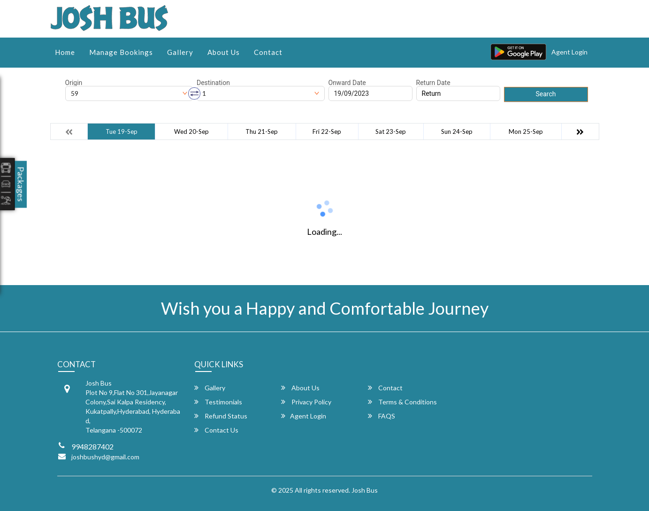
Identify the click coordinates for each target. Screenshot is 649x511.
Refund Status (220, 416)
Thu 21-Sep (261, 131)
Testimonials (218, 402)
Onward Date (347, 82)
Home (65, 52)
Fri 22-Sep (327, 131)
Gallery (180, 52)
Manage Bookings (121, 52)
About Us (223, 52)
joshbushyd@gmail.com (105, 457)
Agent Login (569, 52)
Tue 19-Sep (121, 131)
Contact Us (216, 430)
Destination (213, 82)
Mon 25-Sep (526, 131)
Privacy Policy (306, 402)
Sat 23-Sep (390, 131)
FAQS (381, 416)
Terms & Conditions (402, 402)
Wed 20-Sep (191, 131)
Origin (74, 82)
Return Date (433, 82)
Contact (268, 52)
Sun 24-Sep (457, 131)
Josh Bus (364, 490)
